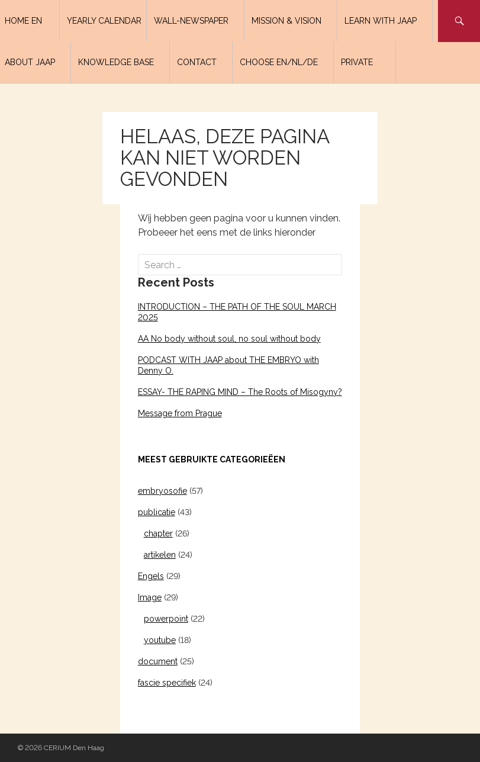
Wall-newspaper (191, 20)
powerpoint (166, 618)
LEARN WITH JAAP (380, 20)
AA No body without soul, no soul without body (229, 338)
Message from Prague (180, 413)
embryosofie (162, 491)
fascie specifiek (167, 682)
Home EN (23, 20)
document (158, 661)
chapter (158, 533)
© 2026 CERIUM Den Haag (61, 748)
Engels (151, 576)
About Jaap (30, 62)
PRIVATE (357, 62)
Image (150, 597)
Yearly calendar (104, 20)
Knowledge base (116, 62)
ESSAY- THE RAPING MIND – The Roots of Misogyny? (240, 392)
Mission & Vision (286, 20)
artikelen (160, 555)
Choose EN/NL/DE (279, 62)
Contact (197, 62)
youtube (160, 640)
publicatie (156, 512)
